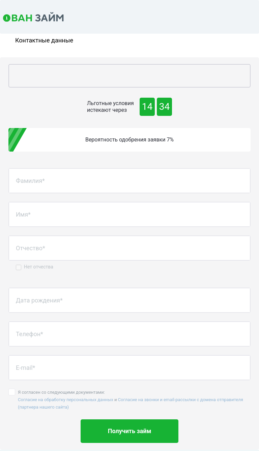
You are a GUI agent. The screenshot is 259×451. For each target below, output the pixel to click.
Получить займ (129, 430)
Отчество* (30, 248)
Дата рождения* (39, 300)
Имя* (23, 214)
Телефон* (29, 333)
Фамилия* (30, 180)
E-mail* (25, 367)
